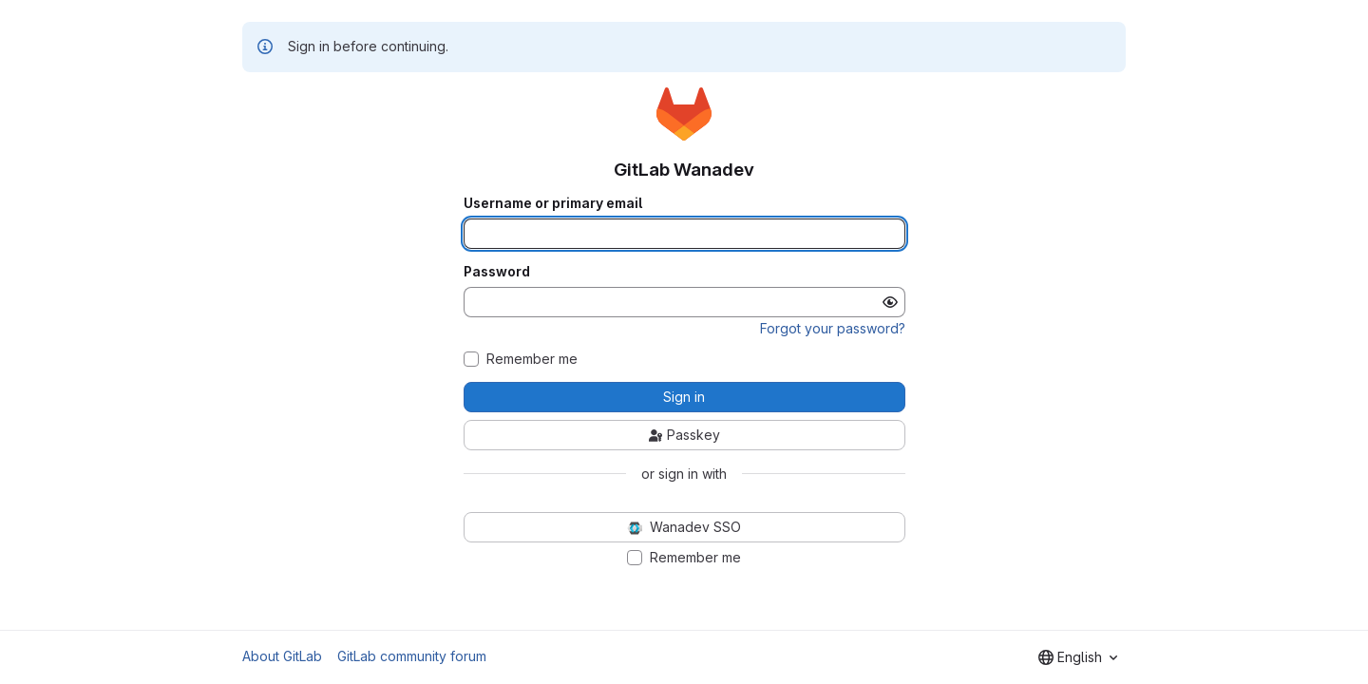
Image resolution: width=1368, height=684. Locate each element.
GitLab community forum (411, 656)
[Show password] (890, 302)
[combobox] (1078, 657)
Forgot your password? (832, 328)
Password (497, 271)
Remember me (532, 359)
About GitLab (282, 656)
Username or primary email (553, 203)
